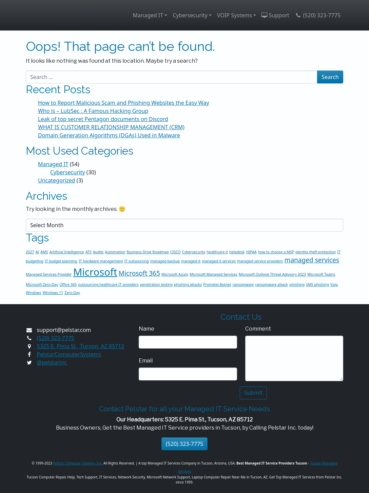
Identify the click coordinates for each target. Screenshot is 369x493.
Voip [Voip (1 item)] (334, 284)
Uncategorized (56, 180)
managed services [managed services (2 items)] (312, 260)
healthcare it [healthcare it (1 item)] (217, 252)
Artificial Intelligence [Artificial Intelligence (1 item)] (67, 252)
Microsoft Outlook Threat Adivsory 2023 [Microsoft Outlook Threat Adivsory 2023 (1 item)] (272, 274)
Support (275, 15)
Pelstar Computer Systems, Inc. (77, 463)
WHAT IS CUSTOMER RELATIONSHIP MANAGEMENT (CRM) (111, 127)
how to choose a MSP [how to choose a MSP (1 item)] (276, 252)
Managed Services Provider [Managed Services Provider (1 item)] (49, 274)
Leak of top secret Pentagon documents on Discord (103, 119)
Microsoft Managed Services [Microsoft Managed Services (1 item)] (213, 274)
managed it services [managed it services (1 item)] (219, 261)
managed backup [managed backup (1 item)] (165, 261)
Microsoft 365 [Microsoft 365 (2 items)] (139, 273)
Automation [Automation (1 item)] (115, 252)
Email (146, 360)
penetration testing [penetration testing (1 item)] (156, 284)
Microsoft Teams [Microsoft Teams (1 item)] (321, 274)
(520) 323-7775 (318, 15)
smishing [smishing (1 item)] (297, 284)
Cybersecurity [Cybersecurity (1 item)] (193, 252)
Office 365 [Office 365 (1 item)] (68, 284)
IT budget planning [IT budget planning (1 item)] (61, 261)
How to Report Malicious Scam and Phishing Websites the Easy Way (123, 102)
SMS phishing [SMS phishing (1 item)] (317, 284)
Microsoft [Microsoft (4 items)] (95, 272)
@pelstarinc (52, 362)
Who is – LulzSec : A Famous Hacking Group (93, 111)
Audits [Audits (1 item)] (98, 252)
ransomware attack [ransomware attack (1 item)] (271, 284)
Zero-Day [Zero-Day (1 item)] (72, 292)
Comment (258, 329)
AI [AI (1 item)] (37, 252)
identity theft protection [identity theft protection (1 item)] (315, 252)
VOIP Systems (234, 15)
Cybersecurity (190, 15)
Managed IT (148, 15)
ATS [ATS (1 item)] (88, 252)
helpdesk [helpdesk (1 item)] (237, 252)
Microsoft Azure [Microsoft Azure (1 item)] (174, 274)
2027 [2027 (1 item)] (30, 252)
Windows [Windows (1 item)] (33, 292)
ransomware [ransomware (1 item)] (243, 284)
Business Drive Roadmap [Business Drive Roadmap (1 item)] (148, 252)
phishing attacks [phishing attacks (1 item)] (188, 284)
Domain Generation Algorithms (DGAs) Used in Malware (109, 135)
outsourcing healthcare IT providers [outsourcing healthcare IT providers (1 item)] (108, 284)
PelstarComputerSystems (69, 354)
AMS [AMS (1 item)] (44, 252)
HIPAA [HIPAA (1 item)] (251, 252)
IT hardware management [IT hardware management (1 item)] (101, 261)
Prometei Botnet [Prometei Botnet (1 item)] (217, 284)
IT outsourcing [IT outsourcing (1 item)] (136, 261)
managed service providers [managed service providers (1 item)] (260, 261)
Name (146, 329)
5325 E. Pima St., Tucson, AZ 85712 (80, 346)
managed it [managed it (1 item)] (190, 261)
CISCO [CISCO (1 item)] (175, 252)
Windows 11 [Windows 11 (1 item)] (53, 292)
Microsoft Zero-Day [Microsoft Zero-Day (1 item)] (42, 284)
